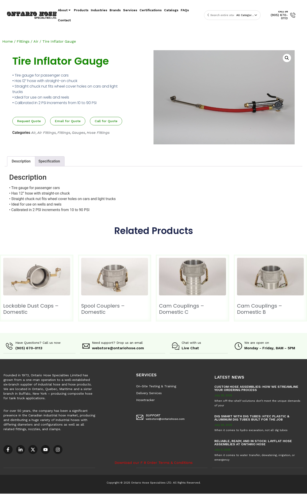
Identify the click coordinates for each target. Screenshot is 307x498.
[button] (287, 58)
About (65, 10)
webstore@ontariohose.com (118, 348)
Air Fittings (46, 132)
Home (7, 41)
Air (35, 41)
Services (130, 10)
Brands (115, 10)
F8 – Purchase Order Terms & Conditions (165, 495)
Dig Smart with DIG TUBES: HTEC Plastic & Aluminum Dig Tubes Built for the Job (251, 417)
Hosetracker (145, 400)
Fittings (23, 41)
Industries (99, 10)
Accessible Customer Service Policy (28, 495)
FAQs (185, 10)
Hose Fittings (98, 132)
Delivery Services (149, 393)
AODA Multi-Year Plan (74, 495)
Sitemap (206, 495)
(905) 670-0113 (279, 16)
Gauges (78, 132)
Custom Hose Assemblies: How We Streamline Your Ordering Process (256, 388)
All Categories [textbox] (246, 15)
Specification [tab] (49, 161)
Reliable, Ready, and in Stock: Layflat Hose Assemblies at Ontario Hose (253, 442)
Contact (64, 20)
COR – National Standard (113, 495)
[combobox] (247, 15)
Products (81, 10)
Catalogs (171, 10)
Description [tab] (21, 161)
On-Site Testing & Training (156, 386)
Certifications (151, 10)
